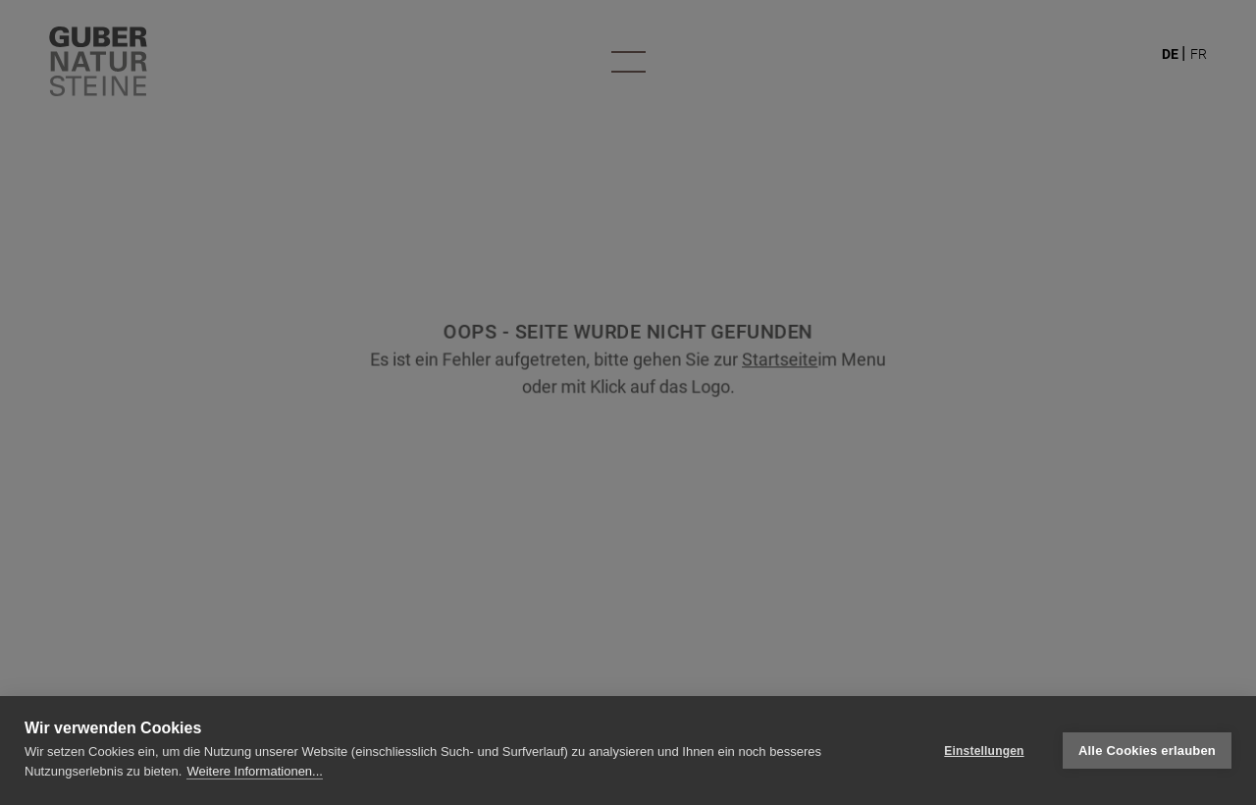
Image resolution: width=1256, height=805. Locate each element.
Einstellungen (983, 751)
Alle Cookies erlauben (1147, 750)
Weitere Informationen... (254, 771)
